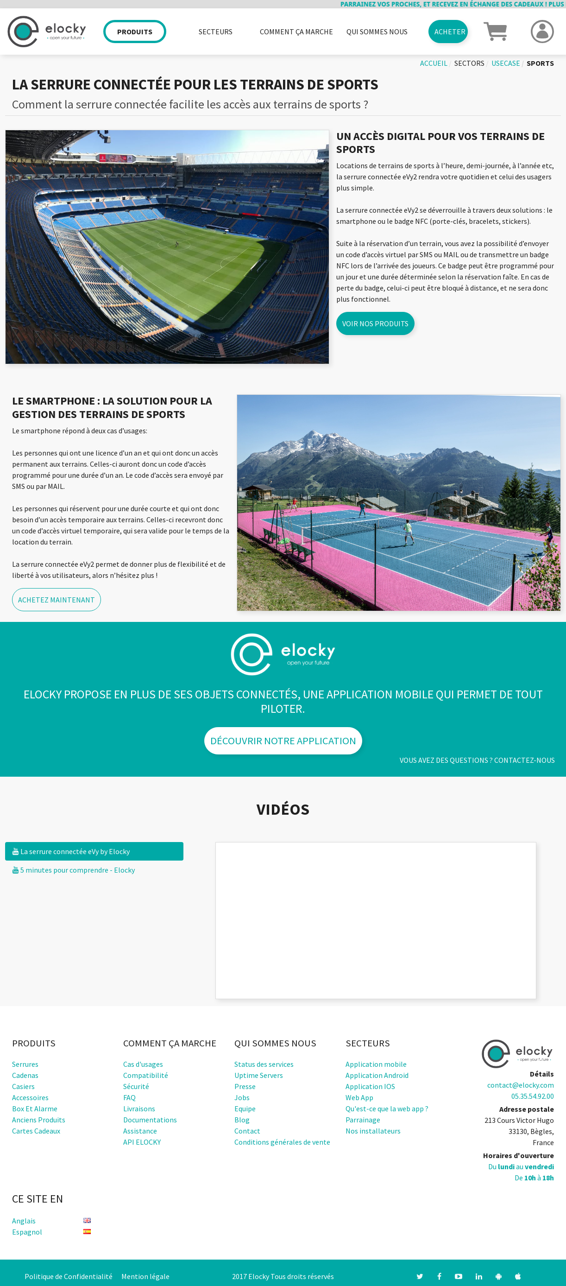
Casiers (23, 1086)
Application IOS (370, 1086)
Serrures (25, 1064)
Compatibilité (145, 1075)
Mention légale (145, 1276)
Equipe (245, 1108)
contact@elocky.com (520, 1085)
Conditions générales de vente (282, 1142)
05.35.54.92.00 (532, 1096)
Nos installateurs (373, 1130)
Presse (245, 1086)
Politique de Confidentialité (69, 1276)
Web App (359, 1097)
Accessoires (30, 1097)
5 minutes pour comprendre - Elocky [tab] (74, 869)
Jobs (242, 1097)
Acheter (449, 31)
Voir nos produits (375, 323)
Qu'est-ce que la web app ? (387, 1108)
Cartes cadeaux (36, 1130)
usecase (505, 63)
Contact (247, 1130)
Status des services (264, 1064)
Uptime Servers (258, 1075)
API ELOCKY (142, 1142)
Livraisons (139, 1108)
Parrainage (363, 1119)
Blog (242, 1119)
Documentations (150, 1119)
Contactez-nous (524, 760)
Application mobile (376, 1064)
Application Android (377, 1075)
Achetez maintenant (56, 599)
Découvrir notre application (283, 740)
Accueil (433, 63)
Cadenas (25, 1075)
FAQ (129, 1097)
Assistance (140, 1130)
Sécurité (136, 1086)
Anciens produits (38, 1119)
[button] (495, 30)
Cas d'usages (143, 1064)
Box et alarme (34, 1108)
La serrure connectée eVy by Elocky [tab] (71, 851)
